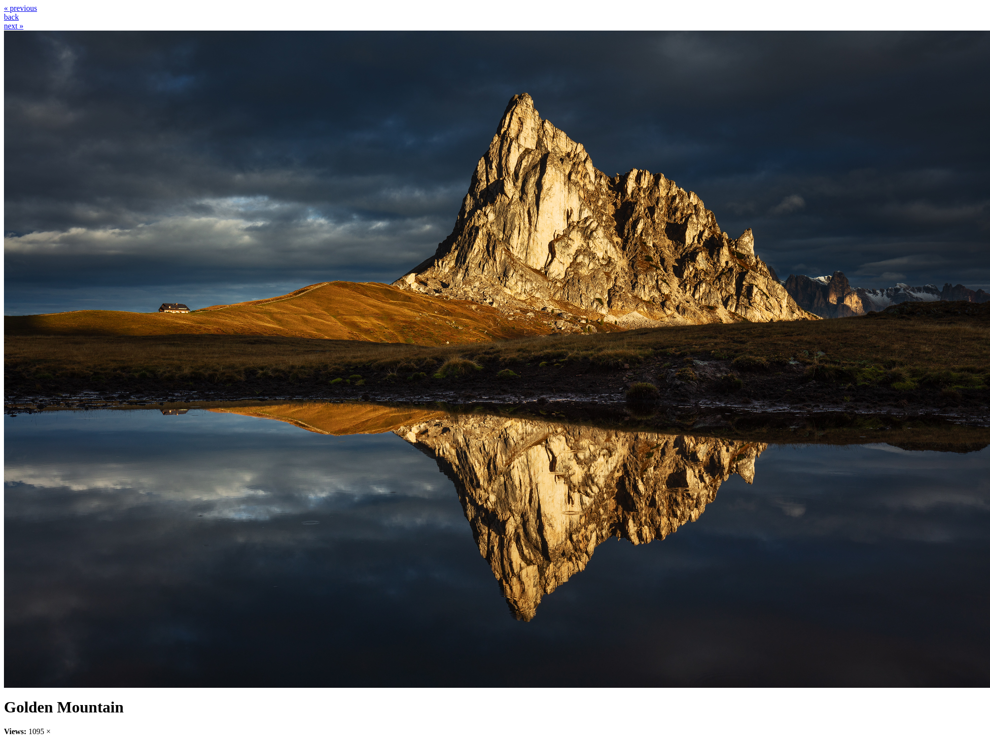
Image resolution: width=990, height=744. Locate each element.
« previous (20, 8)
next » (14, 26)
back (11, 17)
